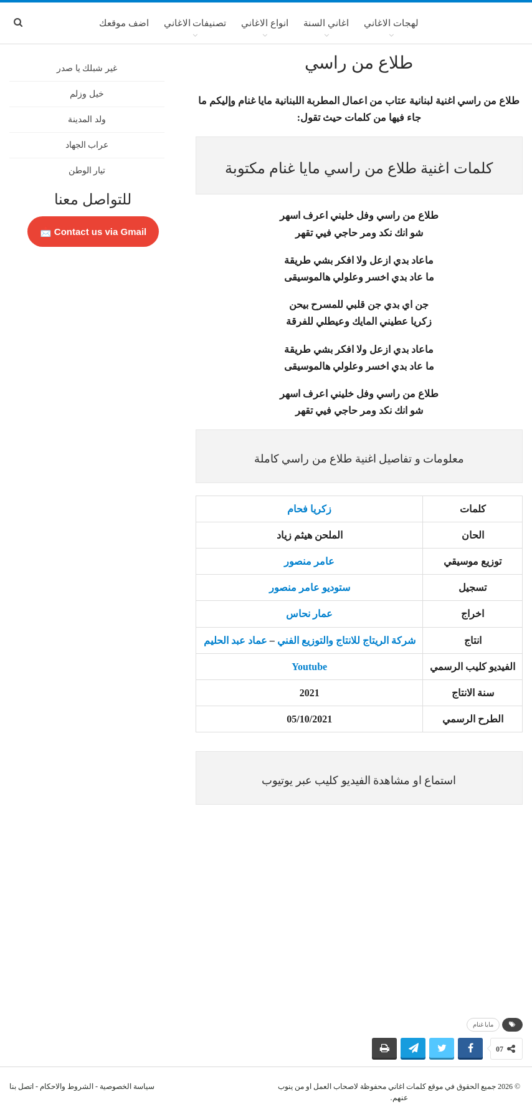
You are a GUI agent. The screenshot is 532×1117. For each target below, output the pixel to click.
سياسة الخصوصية (127, 1086)
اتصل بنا (21, 1086)
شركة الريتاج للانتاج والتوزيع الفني (346, 640)
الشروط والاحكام (66, 1086)
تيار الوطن (87, 170)
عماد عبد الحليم (235, 640)
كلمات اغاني (407, 1086)
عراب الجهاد (87, 145)
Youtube (309, 666)
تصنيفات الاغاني (195, 23)
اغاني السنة (326, 23)
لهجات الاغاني (391, 23)
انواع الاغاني (264, 23)
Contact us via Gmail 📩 (93, 231)
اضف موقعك (124, 23)
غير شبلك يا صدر (87, 68)
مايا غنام (483, 1024)
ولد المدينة (87, 119)
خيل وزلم (87, 93)
